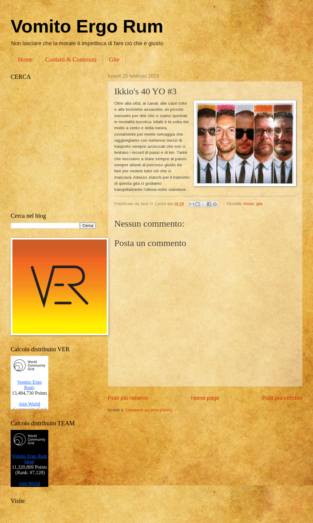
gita (259, 203)
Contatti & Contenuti (71, 59)
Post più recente (128, 398)
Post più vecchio (282, 398)
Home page (205, 398)
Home (25, 59)
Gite (114, 59)
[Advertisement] (62, 146)
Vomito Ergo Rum (87, 26)
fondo (249, 203)
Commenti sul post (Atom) (148, 410)
